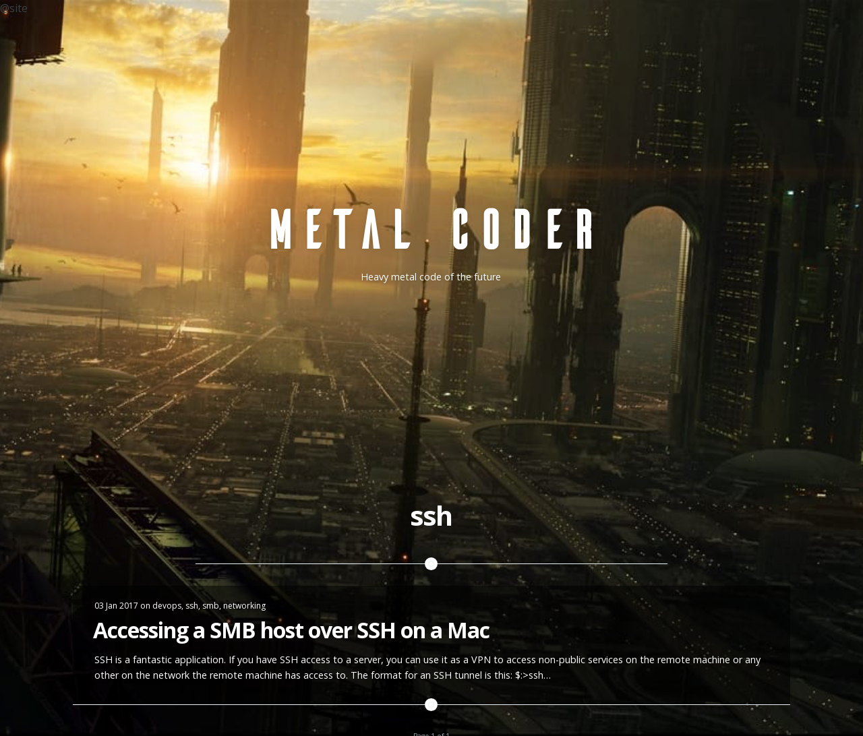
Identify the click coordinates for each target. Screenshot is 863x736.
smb (210, 605)
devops (166, 605)
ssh (191, 605)
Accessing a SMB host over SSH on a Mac (291, 629)
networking (244, 605)
